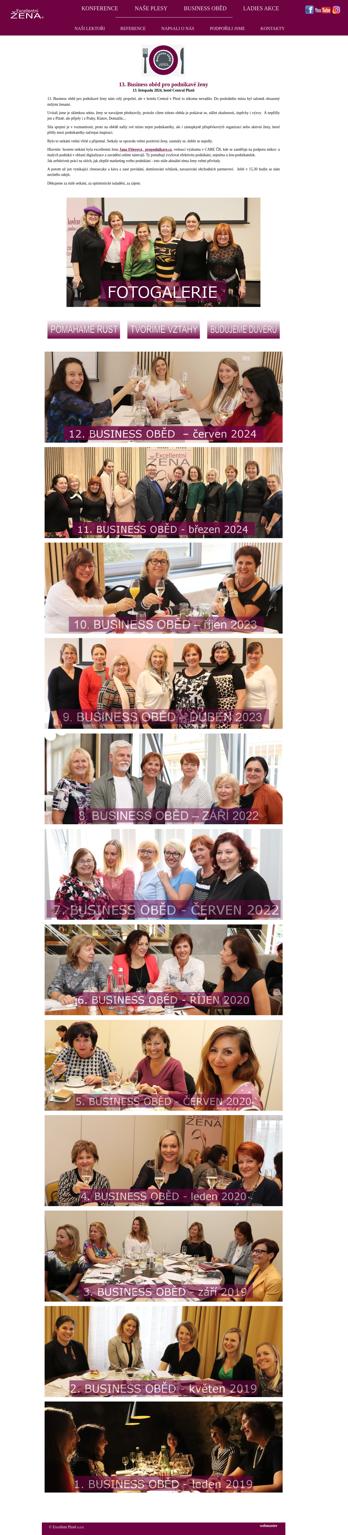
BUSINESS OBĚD (205, 8)
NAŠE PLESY (151, 8)
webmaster (268, 1526)
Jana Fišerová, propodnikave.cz (145, 149)
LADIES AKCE (261, 8)
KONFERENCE (99, 8)
